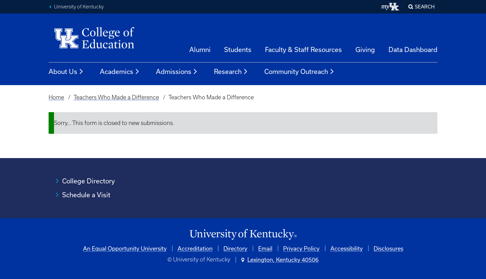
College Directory (88, 181)
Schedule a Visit (86, 195)
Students (237, 49)
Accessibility (346, 248)
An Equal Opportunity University (125, 248)
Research (231, 72)
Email (265, 248)
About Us (66, 72)
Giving (365, 49)
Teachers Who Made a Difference (116, 97)
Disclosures (388, 248)
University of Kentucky (79, 6)
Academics (120, 72)
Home (56, 97)
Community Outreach (299, 72)
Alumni (200, 49)
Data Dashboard (412, 49)
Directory (235, 248)
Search (425, 6)
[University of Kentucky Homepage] (243, 234)
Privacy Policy (301, 248)
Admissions (177, 72)
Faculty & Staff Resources (303, 49)
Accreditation (195, 248)
